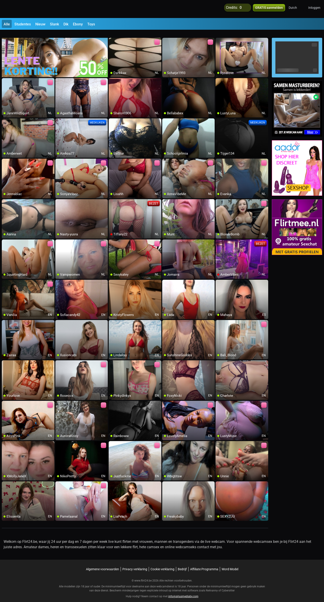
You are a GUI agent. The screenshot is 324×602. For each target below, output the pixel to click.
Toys (91, 24)
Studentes (22, 24)
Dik (65, 24)
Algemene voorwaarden (102, 564)
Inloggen (314, 9)
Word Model (230, 564)
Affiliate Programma (204, 564)
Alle (7, 24)
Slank (54, 24)
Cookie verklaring (162, 564)
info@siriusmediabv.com (183, 591)
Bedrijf (182, 564)
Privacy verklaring (134, 564)
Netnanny (212, 585)
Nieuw (40, 24)
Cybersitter (228, 585)
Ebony (78, 24)
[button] (296, 9)
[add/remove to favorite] (112, 36)
